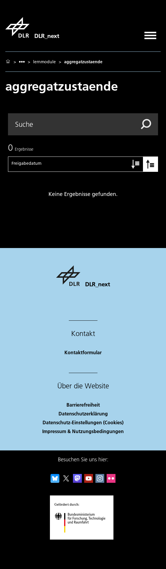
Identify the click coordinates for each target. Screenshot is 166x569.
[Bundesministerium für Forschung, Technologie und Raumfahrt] (83, 537)
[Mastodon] (77, 481)
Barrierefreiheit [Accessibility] (83, 405)
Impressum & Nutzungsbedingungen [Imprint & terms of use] (83, 431)
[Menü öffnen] (150, 33)
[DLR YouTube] (88, 481)
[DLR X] (66, 481)
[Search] (83, 124)
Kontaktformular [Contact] (83, 352)
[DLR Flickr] (111, 481)
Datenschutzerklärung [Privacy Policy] (83, 413)
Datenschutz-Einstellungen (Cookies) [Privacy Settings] (83, 422)
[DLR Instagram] (99, 481)
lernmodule (44, 62)
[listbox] (22, 61)
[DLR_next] (32, 27)
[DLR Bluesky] (55, 481)
